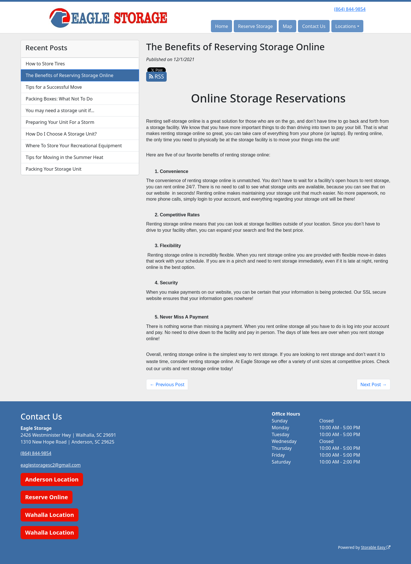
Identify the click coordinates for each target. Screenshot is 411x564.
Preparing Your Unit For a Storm (60, 122)
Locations (345, 26)
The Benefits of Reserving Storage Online (69, 75)
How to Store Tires (45, 64)
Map (287, 26)
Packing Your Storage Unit (54, 169)
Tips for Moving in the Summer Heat (64, 157)
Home (221, 26)
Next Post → (373, 384)
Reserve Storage (255, 26)
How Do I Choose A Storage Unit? (61, 134)
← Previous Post (167, 384)
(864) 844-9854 (350, 9)
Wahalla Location (49, 514)
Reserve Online (46, 497)
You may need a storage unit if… (60, 110)
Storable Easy (375, 547)
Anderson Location (51, 479)
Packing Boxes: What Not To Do (59, 99)
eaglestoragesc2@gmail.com (51, 465)
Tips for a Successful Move (54, 87)
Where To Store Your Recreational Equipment (74, 145)
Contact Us (313, 26)
